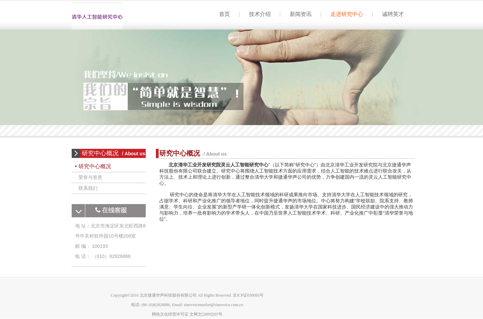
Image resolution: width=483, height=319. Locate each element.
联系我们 (87, 188)
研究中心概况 (94, 166)
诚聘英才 (393, 14)
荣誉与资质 (90, 177)
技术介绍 (260, 14)
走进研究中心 (346, 14)
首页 (97, 17)
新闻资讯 (300, 14)
